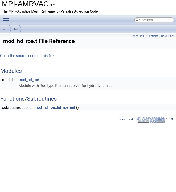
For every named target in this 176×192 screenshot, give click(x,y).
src (5, 29)
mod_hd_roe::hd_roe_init (55, 107)
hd (16, 29)
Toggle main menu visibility (7, 18)
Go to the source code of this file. (27, 56)
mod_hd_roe (29, 80)
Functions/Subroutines (160, 36)
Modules (138, 36)
